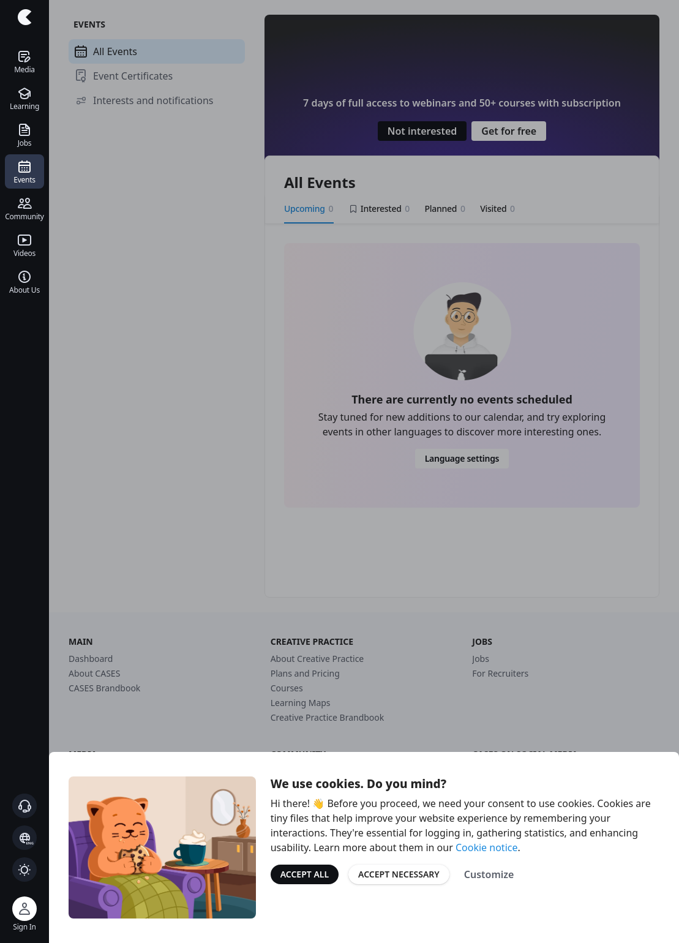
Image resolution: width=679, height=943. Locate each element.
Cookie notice (487, 847)
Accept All (304, 874)
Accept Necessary (399, 874)
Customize (489, 874)
